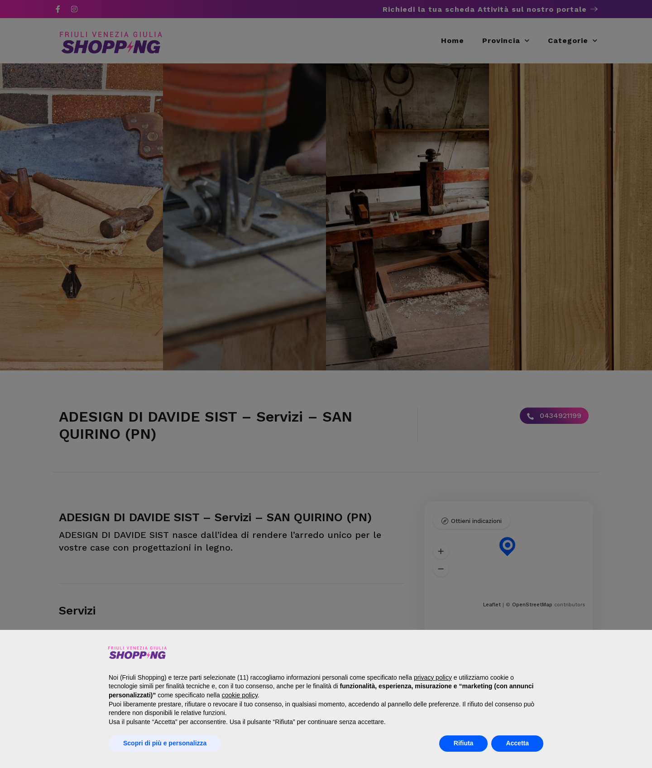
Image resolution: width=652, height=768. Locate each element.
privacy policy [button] (433, 677)
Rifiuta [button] (464, 743)
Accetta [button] (517, 743)
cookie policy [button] (240, 695)
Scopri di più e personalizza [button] (164, 743)
